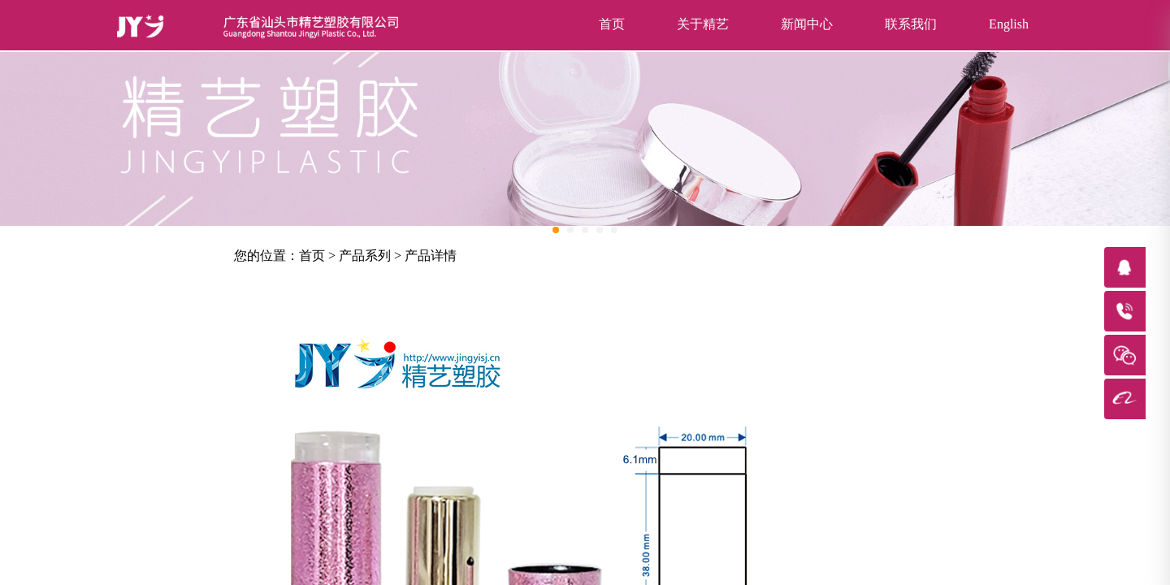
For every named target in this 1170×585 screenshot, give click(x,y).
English (1009, 24)
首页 (612, 24)
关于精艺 (703, 24)
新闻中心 (807, 24)
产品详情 (431, 255)
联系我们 (911, 24)
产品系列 (365, 255)
